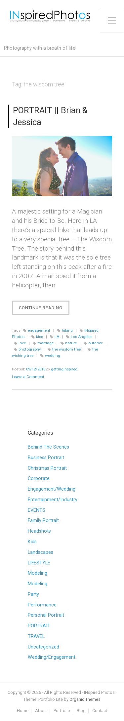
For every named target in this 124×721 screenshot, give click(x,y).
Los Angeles (81, 336)
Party (33, 594)
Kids (32, 542)
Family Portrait (43, 520)
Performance (42, 605)
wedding (52, 355)
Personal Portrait (46, 615)
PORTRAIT (39, 626)
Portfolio (62, 711)
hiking (67, 330)
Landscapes (40, 552)
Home (22, 711)
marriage (45, 343)
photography (30, 349)
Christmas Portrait (47, 468)
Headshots (39, 531)
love (22, 343)
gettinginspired (64, 369)
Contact (99, 711)
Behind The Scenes (48, 447)
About (41, 711)
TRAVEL (36, 636)
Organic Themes (85, 699)
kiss (39, 336)
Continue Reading (44, 309)
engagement (39, 330)
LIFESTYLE (39, 563)
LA (57, 336)
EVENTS (36, 510)
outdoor (95, 343)
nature (71, 343)
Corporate (39, 478)
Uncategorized (43, 647)
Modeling (37, 573)
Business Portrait (46, 457)
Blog (81, 711)
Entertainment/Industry (52, 500)
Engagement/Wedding (51, 489)
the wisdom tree (66, 349)
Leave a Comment (28, 376)
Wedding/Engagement (51, 657)
